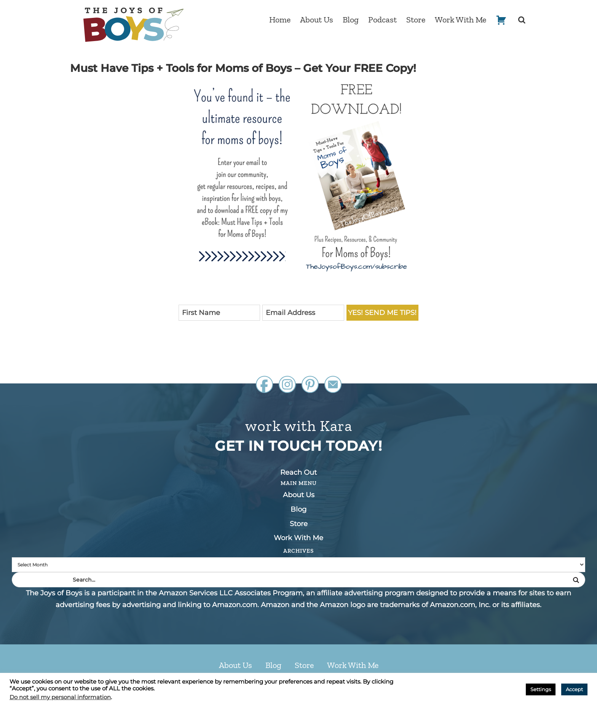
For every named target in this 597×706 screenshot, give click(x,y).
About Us (298, 495)
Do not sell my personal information (60, 697)
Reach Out (298, 472)
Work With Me (298, 538)
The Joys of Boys (133, 25)
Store (299, 524)
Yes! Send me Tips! (382, 312)
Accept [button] (574, 689)
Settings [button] (540, 689)
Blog (298, 509)
